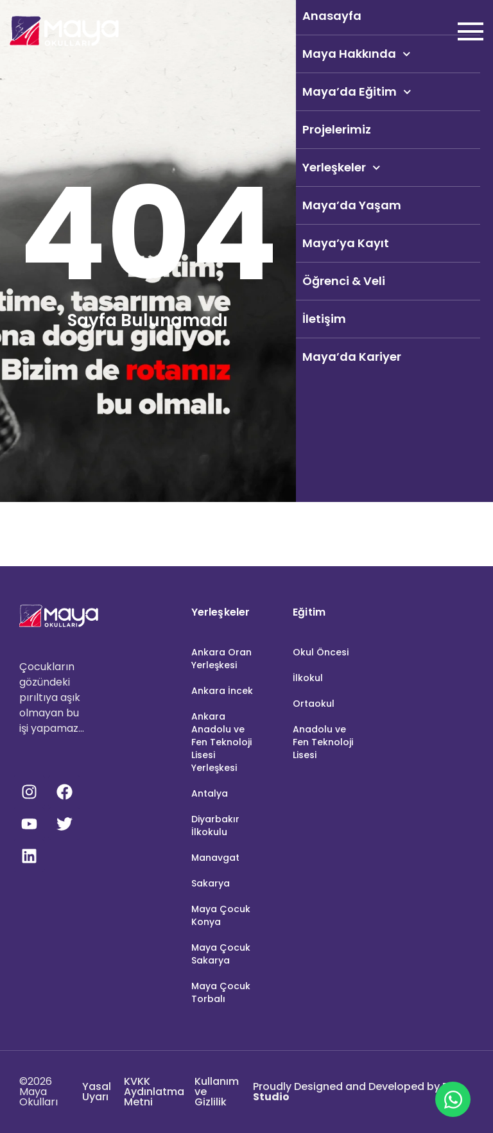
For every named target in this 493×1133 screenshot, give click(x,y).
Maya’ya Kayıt (345, 243)
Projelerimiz (336, 129)
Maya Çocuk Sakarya (220, 954)
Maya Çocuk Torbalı (220, 992)
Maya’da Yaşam (351, 205)
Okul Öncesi (321, 652)
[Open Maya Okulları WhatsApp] (453, 1099)
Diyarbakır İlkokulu (215, 825)
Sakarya (210, 883)
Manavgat (215, 857)
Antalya (209, 793)
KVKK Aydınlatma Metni (154, 1091)
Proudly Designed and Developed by (354, 1091)
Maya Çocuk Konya (220, 915)
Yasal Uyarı (96, 1091)
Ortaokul (313, 703)
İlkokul (308, 677)
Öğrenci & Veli (343, 281)
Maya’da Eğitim (356, 92)
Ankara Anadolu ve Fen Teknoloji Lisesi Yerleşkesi (221, 742)
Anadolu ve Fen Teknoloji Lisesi (323, 742)
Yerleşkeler (341, 167)
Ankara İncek (222, 690)
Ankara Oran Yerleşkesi (221, 658)
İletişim (324, 319)
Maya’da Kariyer (351, 357)
